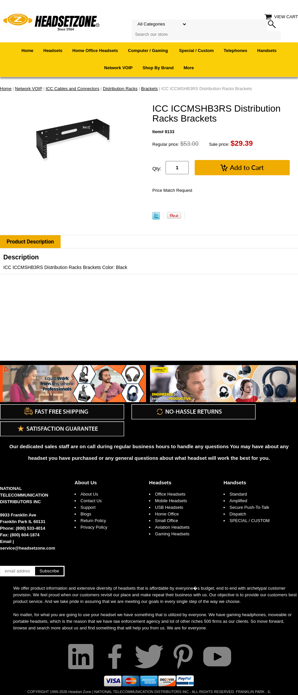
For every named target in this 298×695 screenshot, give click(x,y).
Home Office (167, 513)
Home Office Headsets (95, 50)
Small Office (166, 520)
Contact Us (91, 500)
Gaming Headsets (172, 533)
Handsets (267, 50)
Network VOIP (118, 67)
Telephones (235, 50)
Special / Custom (196, 50)
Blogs (85, 513)
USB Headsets (169, 507)
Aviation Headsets (172, 527)
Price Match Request (172, 190)
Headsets (53, 50)
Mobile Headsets (171, 500)
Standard (238, 494)
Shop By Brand (158, 67)
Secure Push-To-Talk (249, 507)
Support (88, 507)
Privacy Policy (93, 527)
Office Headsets (170, 494)
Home (27, 50)
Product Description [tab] (30, 242)
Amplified (238, 500)
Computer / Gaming (148, 50)
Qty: (157, 168)
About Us (85, 482)
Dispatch (237, 513)
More (188, 67)
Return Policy (93, 520)
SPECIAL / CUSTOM (249, 520)
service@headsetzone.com (27, 548)
